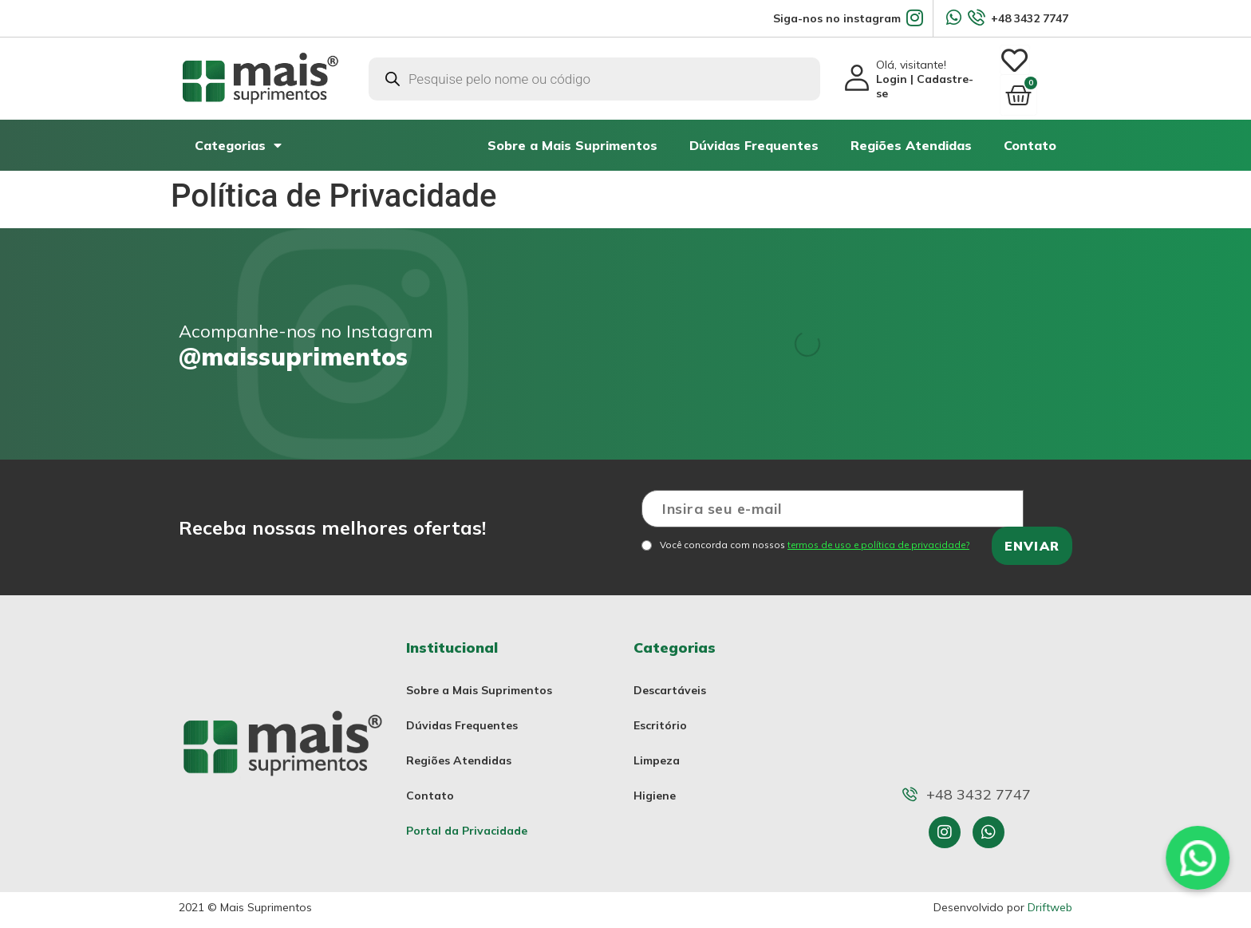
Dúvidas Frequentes (754, 138)
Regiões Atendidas (911, 138)
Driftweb (1050, 900)
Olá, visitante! (924, 75)
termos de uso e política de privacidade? (878, 537)
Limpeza (656, 753)
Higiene (654, 788)
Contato (1030, 138)
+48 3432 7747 (1029, 18)
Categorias (238, 138)
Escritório (660, 718)
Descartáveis (669, 683)
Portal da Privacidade (466, 823)
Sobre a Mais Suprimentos (572, 138)
